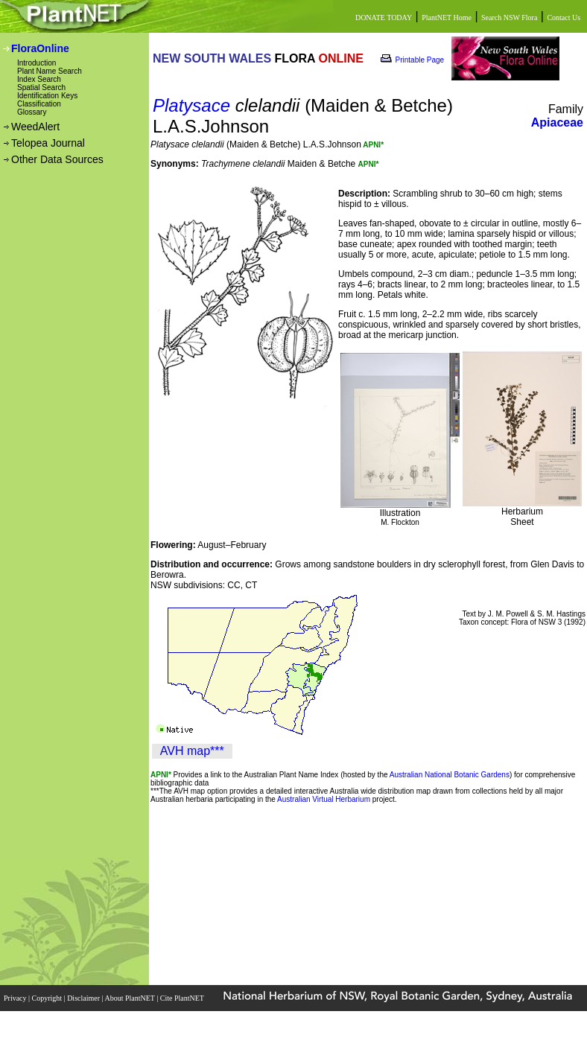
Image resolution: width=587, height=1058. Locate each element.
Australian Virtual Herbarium (323, 799)
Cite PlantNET (183, 998)
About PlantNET (130, 998)
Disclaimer (84, 998)
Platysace (191, 105)
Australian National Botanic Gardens (450, 775)
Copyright (48, 998)
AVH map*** (192, 751)
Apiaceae (557, 122)
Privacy (16, 998)
